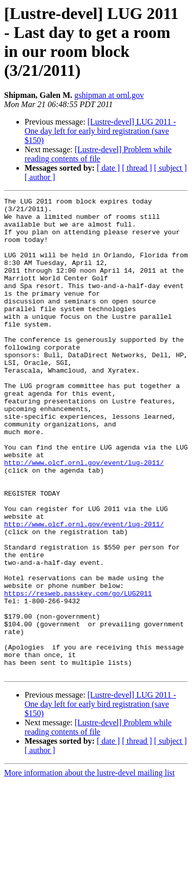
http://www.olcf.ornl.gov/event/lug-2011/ (84, 516)
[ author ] (40, 177)
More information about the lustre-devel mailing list (89, 868)
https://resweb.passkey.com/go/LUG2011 (78, 673)
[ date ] (108, 168)
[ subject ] (170, 168)
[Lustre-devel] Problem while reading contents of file (98, 154)
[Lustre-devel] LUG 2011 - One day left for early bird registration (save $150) (100, 131)
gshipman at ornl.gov (109, 95)
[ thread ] (137, 168)
